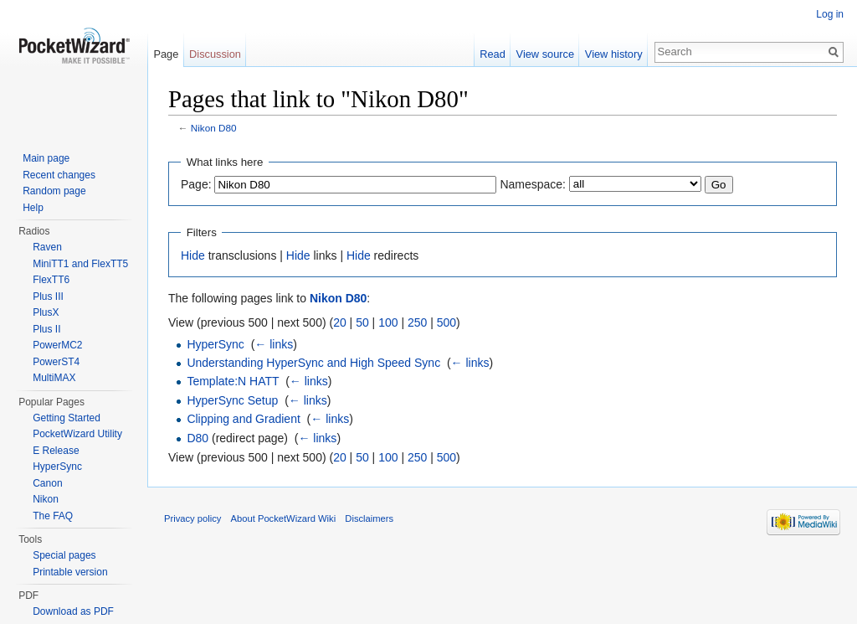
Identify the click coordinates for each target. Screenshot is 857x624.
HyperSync (215, 344)
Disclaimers (369, 518)
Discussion (215, 54)
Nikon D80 (214, 127)
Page (165, 54)
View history (614, 54)
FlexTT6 (51, 280)
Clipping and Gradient (243, 418)
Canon (47, 483)
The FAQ (53, 516)
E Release (56, 450)
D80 (197, 438)
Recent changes (59, 175)
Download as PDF (73, 611)
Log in (830, 14)
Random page (54, 191)
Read (492, 54)
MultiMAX (54, 378)
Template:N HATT (233, 381)
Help (33, 208)
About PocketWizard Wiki (283, 518)
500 (446, 322)
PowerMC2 (57, 345)
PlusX (46, 312)
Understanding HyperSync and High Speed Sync (313, 362)
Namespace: (533, 184)
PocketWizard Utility (77, 434)
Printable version (70, 572)
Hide (193, 255)
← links (273, 344)
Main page (46, 158)
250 (417, 322)
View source (545, 54)
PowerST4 (56, 362)
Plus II (46, 329)
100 (388, 322)
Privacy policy (192, 518)
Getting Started (66, 418)
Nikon (46, 499)
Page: (196, 184)
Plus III (48, 296)
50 (362, 322)
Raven (47, 247)
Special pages (64, 555)
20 (339, 322)
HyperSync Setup (232, 400)
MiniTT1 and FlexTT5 (80, 264)
